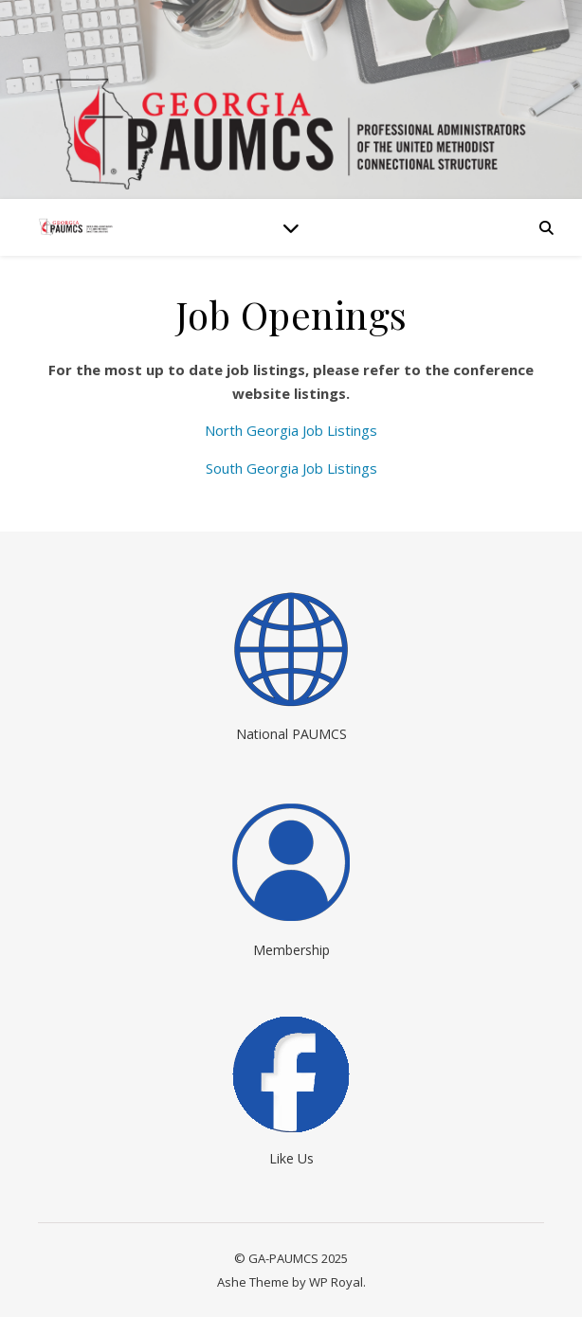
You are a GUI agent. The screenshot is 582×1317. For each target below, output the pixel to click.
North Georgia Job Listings (291, 430)
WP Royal (336, 1281)
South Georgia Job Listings (291, 468)
